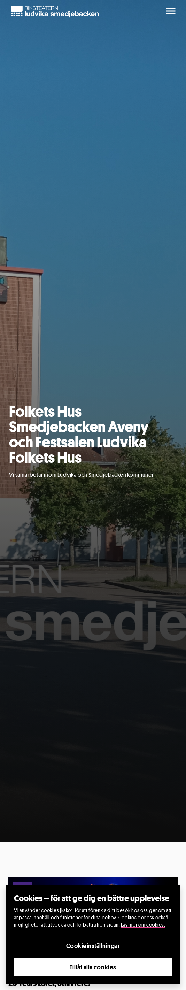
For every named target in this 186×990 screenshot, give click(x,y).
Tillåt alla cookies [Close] (93, 967)
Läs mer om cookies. (143, 924)
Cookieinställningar (92, 946)
